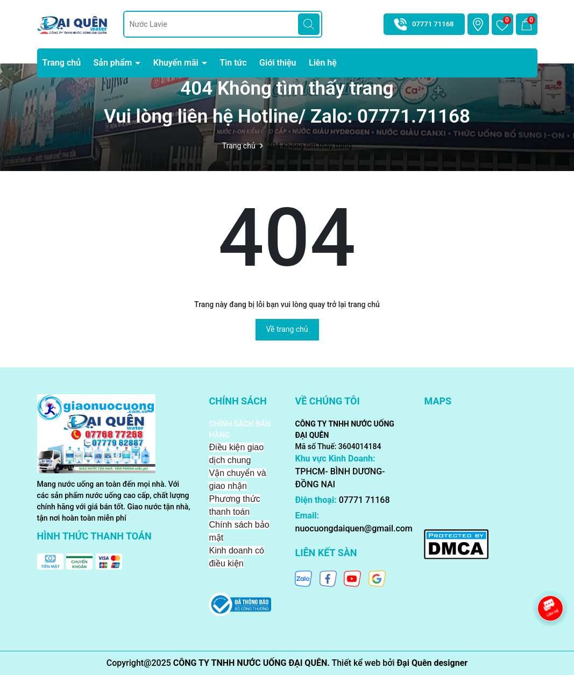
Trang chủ (61, 63)
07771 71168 (433, 24)
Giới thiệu (277, 63)
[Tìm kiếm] (309, 24)
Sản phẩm (114, 63)
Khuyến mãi (177, 63)
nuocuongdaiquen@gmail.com (353, 528)
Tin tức (232, 63)
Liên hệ (323, 63)
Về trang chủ (287, 329)
